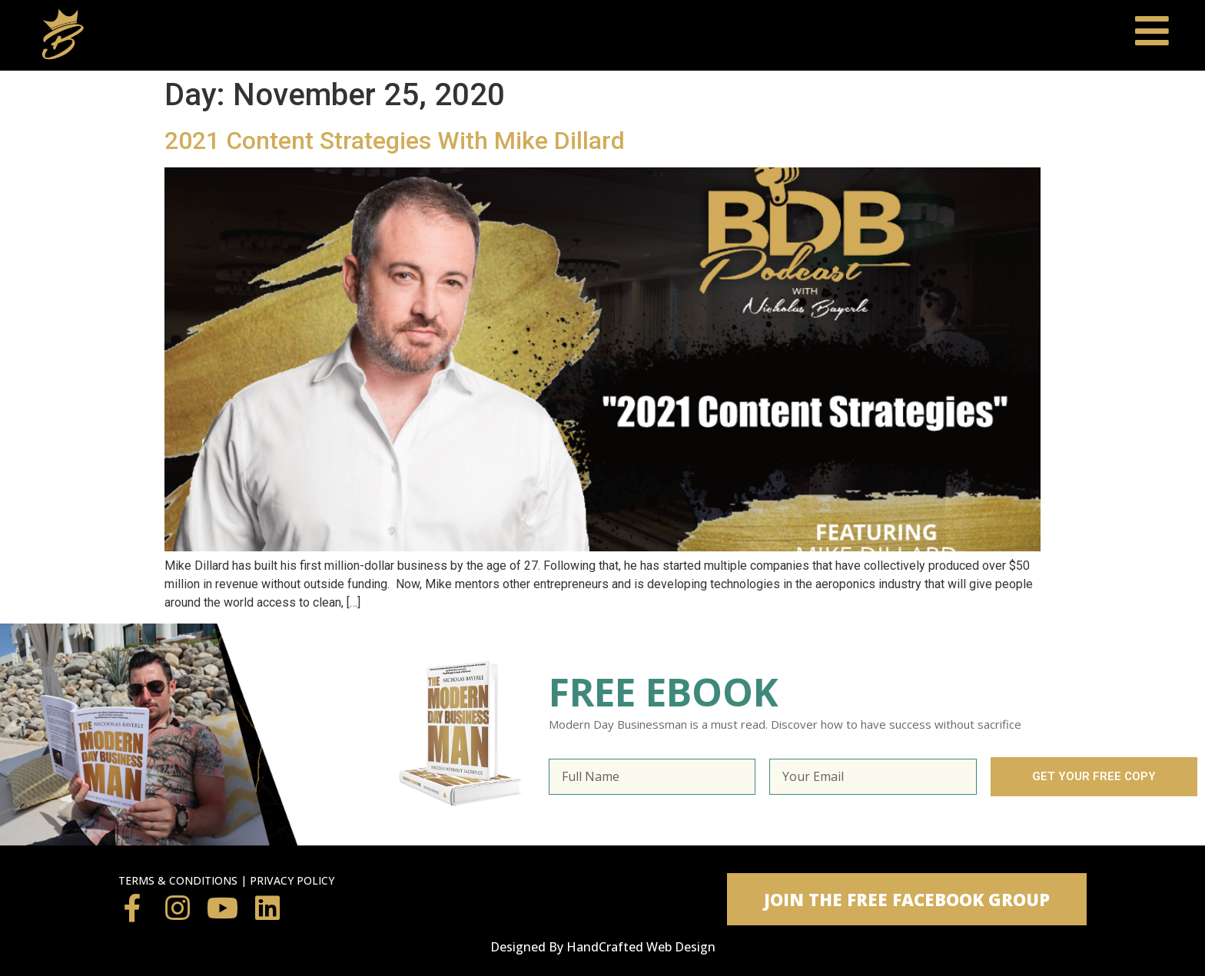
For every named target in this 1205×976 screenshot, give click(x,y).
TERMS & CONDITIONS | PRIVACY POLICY (226, 880)
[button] (907, 899)
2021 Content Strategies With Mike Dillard (394, 140)
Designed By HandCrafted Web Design (602, 946)
